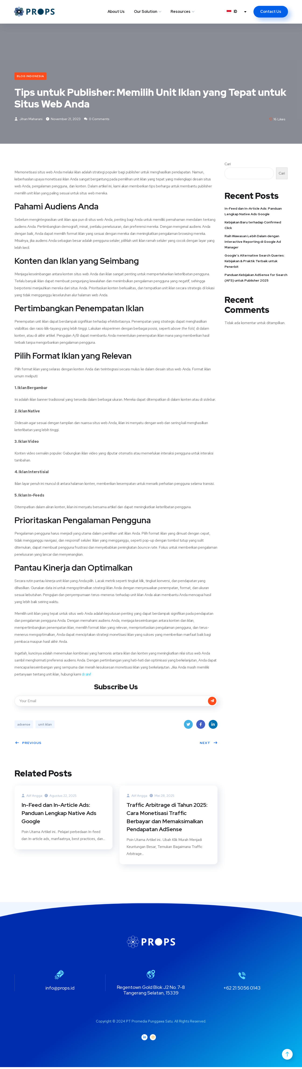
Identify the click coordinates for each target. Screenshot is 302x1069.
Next (209, 743)
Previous (28, 743)
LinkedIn (213, 726)
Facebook (200, 726)
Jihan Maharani (28, 119)
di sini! (86, 674)
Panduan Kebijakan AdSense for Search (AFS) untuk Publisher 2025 (256, 278)
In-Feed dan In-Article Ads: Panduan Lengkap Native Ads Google (59, 814)
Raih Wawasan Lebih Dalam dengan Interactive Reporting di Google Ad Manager (253, 242)
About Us (116, 11)
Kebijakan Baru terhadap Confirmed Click (253, 225)
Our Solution (145, 11)
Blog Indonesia (30, 76)
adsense (23, 725)
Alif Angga (31, 796)
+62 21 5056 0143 (241, 990)
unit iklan (45, 725)
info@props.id (60, 990)
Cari (228, 164)
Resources (180, 11)
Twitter (188, 726)
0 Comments (96, 119)
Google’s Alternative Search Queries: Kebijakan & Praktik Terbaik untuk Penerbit (254, 261)
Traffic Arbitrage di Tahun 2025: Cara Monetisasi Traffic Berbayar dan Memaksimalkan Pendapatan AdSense (167, 818)
